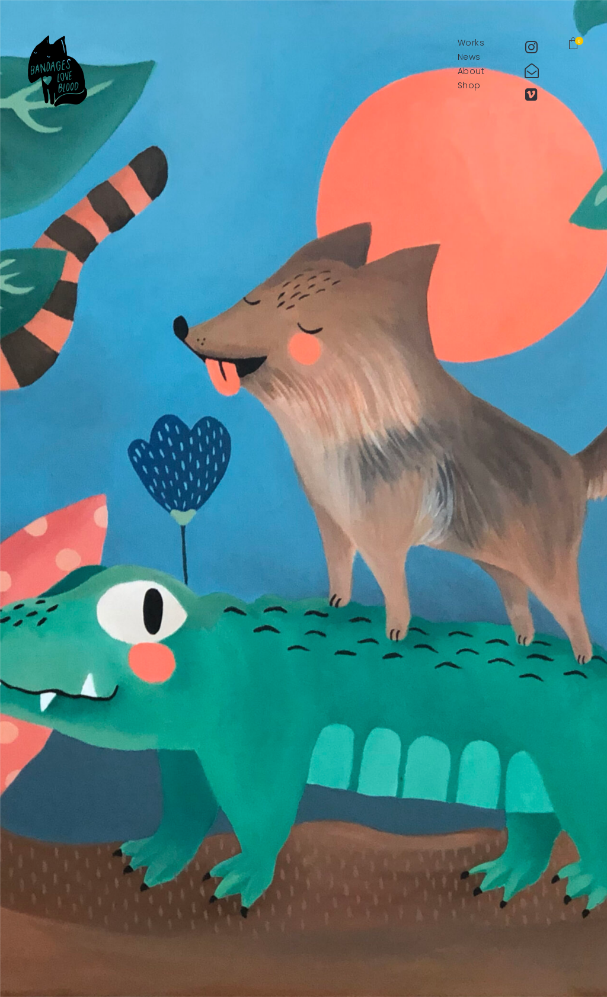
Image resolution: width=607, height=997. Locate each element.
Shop (469, 85)
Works (471, 43)
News (469, 57)
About (471, 71)
